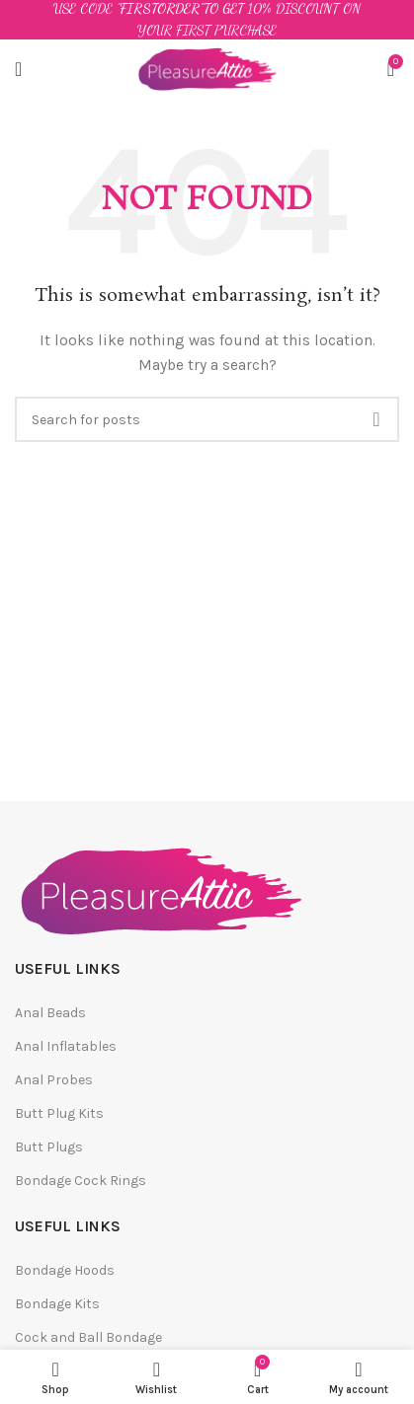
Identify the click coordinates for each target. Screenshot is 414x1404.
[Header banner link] (207, 19)
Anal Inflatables (66, 1046)
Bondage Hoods (65, 1270)
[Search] (207, 419)
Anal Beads (50, 1012)
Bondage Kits (57, 1303)
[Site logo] (207, 67)
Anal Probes (54, 1079)
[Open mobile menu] (18, 69)
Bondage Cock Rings (80, 1180)
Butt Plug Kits (59, 1113)
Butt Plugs (49, 1147)
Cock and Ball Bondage (88, 1337)
